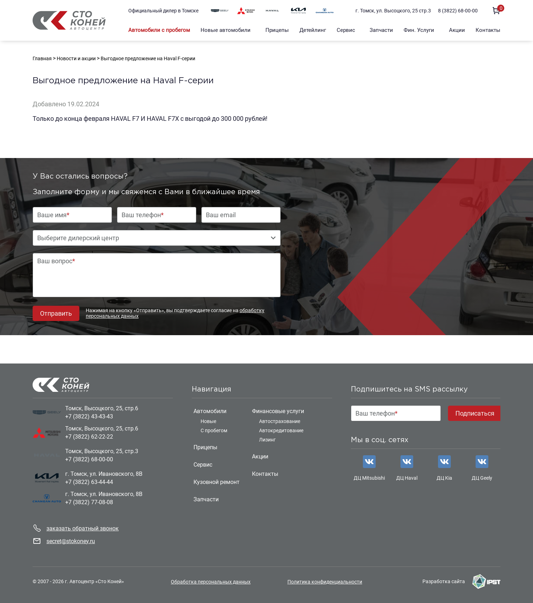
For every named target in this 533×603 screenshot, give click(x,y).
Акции (457, 30)
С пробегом (214, 430)
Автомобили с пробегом (159, 30)
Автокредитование (281, 430)
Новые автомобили (226, 30)
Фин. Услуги (419, 30)
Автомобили (209, 411)
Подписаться (474, 413)
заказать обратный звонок (82, 528)
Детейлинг (312, 30)
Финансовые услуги (278, 411)
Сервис (346, 30)
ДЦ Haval (406, 478)
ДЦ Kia (444, 478)
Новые (208, 421)
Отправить (56, 313)
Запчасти (381, 30)
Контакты (488, 30)
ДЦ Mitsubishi (369, 478)
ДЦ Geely (482, 478)
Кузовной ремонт (216, 482)
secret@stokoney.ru (70, 541)
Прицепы (277, 30)
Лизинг (267, 440)
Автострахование (279, 421)
